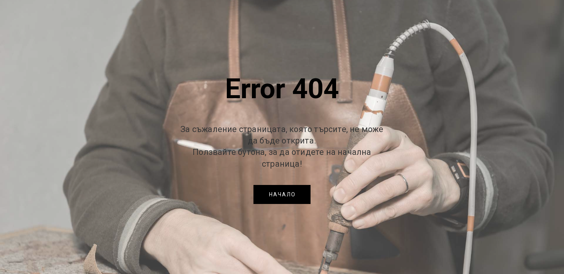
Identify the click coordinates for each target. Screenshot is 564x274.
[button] (282, 194)
